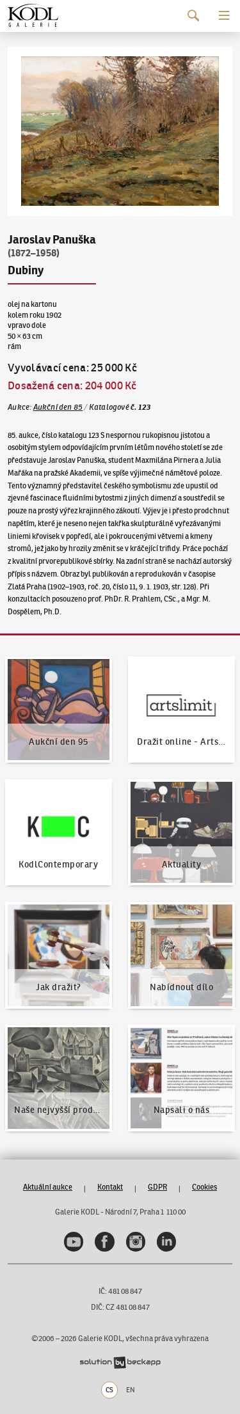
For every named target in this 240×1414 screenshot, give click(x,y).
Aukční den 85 (58, 407)
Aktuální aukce (47, 1187)
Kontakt (110, 1187)
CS (109, 1389)
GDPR (157, 1187)
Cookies (204, 1187)
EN (130, 1389)
